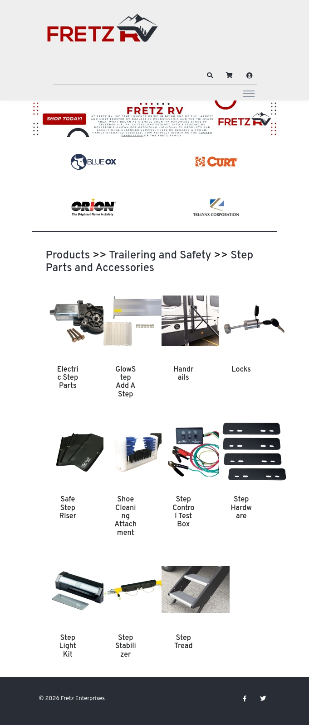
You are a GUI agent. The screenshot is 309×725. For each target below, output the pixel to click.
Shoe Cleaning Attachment (125, 516)
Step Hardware (241, 508)
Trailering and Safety (160, 255)
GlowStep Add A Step (125, 382)
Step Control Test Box (183, 512)
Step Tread (183, 642)
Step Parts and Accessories (150, 262)
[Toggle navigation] (249, 93)
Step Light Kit (67, 646)
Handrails (183, 373)
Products (68, 255)
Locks (241, 369)
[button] (209, 75)
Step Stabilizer (125, 646)
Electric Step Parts (67, 378)
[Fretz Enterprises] (102, 33)
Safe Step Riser (67, 508)
